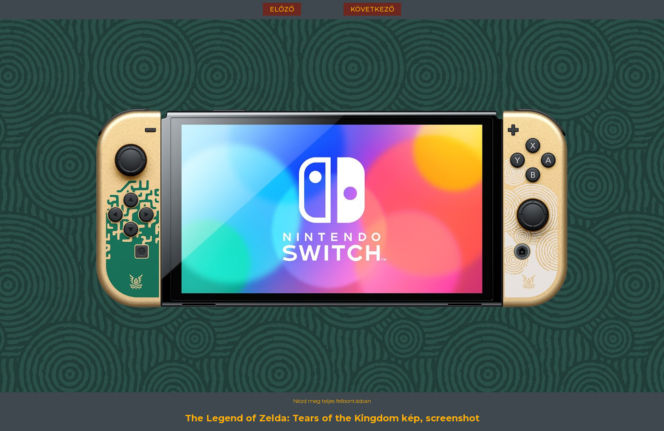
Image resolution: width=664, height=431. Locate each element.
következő (372, 9)
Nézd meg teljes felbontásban (332, 400)
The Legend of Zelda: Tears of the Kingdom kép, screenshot (332, 418)
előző (282, 9)
